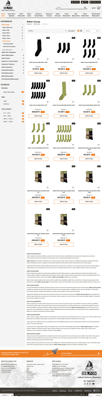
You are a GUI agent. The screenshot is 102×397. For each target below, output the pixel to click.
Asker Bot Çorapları (9, 46)
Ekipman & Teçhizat (49, 15)
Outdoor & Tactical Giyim (38, 15)
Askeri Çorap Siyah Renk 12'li (38, 105)
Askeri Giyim (3, 15)
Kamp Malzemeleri (66, 15)
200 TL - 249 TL (8, 119)
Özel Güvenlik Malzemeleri (10, 79)
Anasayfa (29, 24)
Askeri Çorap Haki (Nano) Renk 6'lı (38, 148)
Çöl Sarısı (6, 104)
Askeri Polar (6, 35)
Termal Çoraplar (8, 43)
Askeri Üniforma (7, 27)
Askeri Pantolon (7, 50)
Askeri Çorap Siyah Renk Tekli (38, 62)
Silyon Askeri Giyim (9, 92)
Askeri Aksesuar (58, 15)
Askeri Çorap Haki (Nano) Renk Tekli (64, 105)
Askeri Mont (6, 33)
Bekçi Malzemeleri (85, 15)
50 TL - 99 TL (7, 116)
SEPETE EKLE (38, 73)
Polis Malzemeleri (76, 15)
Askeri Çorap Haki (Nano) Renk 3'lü (89, 105)
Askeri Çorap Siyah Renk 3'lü (63, 62)
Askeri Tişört (6, 38)
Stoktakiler (71, 31)
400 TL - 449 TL (8, 121)
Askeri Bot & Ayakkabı (11, 15)
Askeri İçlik (5, 30)
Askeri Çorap (6, 41)
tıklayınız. (82, 394)
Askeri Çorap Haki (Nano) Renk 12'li (63, 148)
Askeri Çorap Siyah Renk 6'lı (89, 62)
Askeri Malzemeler (21, 15)
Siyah (5, 101)
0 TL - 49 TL (7, 113)
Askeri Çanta (29, 15)
